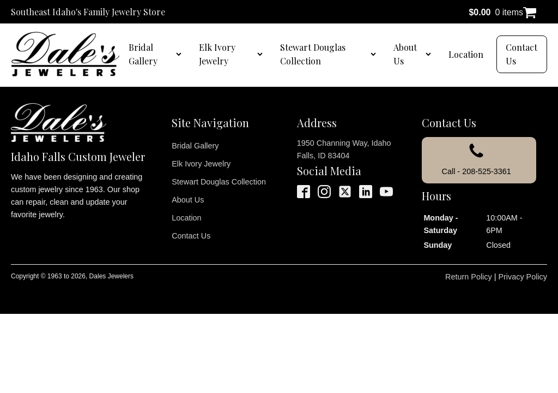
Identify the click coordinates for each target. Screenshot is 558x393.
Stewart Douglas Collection (312, 54)
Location (465, 54)
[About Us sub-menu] (430, 54)
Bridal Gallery (143, 54)
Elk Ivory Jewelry (217, 54)
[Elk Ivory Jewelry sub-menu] (262, 54)
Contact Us (521, 54)
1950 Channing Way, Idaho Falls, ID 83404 (344, 149)
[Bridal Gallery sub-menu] (181, 54)
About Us (405, 54)
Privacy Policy (522, 276)
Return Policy (468, 276)
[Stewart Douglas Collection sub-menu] (375, 54)
